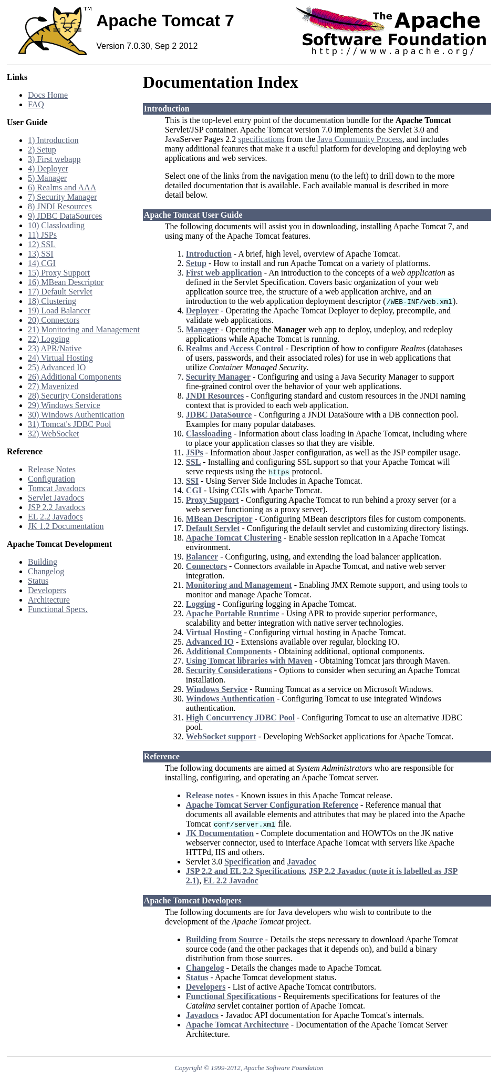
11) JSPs (42, 234)
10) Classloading (56, 225)
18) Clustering (52, 301)
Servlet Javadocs (56, 497)
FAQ (36, 104)
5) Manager (47, 178)
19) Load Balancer (59, 310)
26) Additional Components (74, 376)
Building (42, 561)
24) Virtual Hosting (60, 357)
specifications (261, 139)
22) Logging (49, 338)
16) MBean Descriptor (65, 282)
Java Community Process (359, 139)
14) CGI (42, 263)
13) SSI (40, 253)
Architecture (49, 599)
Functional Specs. (58, 609)
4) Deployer (48, 168)
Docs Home (48, 94)
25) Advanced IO (57, 367)
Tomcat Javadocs (57, 488)
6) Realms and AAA (62, 187)
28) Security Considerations (75, 395)
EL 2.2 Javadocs (55, 516)
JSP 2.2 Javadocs (56, 507)
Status (38, 580)
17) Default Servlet (60, 291)
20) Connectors (53, 319)
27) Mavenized (53, 386)
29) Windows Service (64, 405)
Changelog (46, 571)
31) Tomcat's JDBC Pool (69, 424)
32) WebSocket (53, 433)
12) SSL (42, 244)
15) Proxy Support (59, 272)
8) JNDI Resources (60, 206)
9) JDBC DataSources (65, 215)
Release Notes (52, 469)
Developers (47, 590)
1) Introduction (53, 140)
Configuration (51, 478)
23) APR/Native (55, 348)
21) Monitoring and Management (84, 329)
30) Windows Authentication (76, 414)
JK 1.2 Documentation (65, 526)
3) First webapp (54, 159)
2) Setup (42, 149)
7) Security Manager (62, 196)
